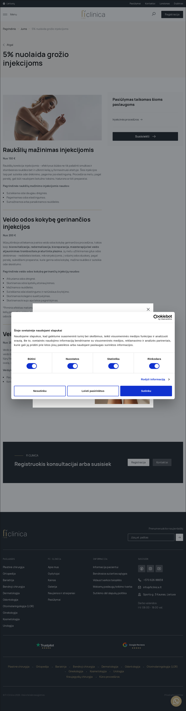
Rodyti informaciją (153, 379)
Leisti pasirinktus (93, 390)
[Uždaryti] (148, 309)
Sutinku (146, 390)
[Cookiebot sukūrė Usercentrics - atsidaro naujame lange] (156, 317)
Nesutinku (39, 390)
